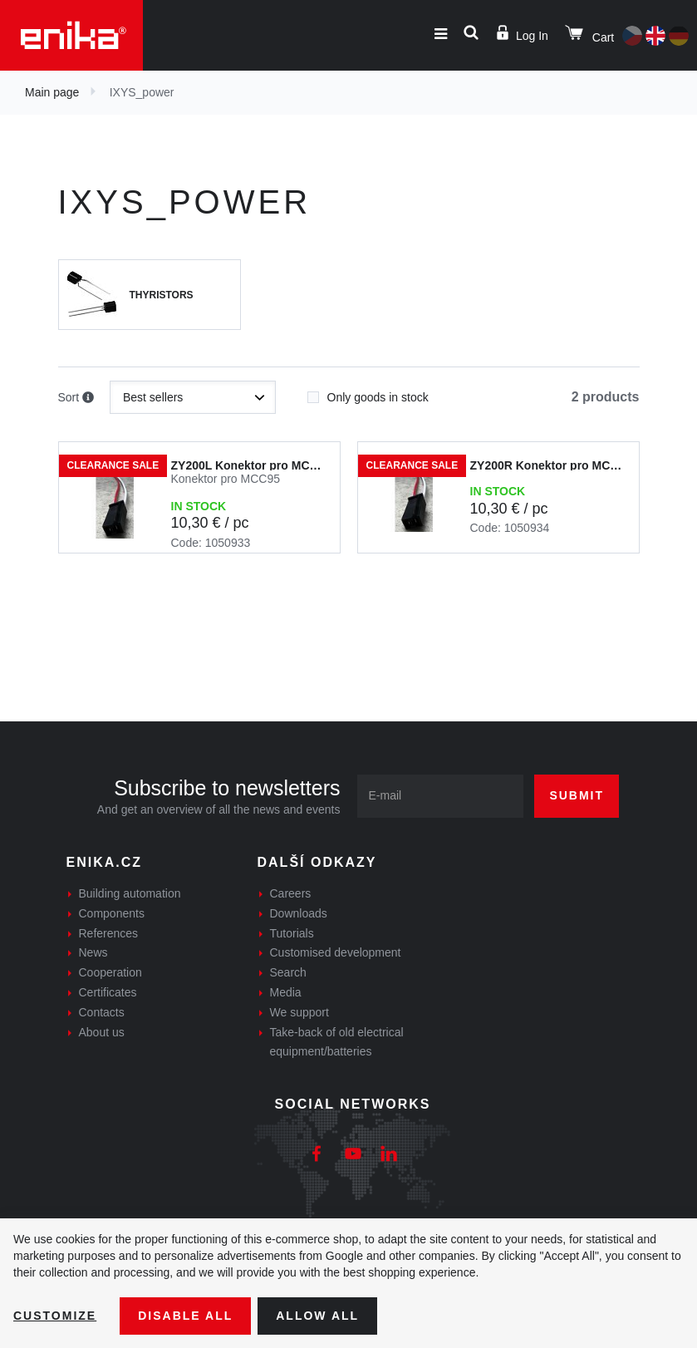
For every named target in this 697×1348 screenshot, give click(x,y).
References (109, 933)
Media (286, 992)
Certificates (108, 992)
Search (288, 972)
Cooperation (110, 972)
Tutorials (292, 933)
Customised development (335, 952)
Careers (291, 893)
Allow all (317, 1315)
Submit (576, 795)
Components (112, 913)
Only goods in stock (368, 392)
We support (299, 1012)
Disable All (185, 1315)
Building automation (130, 893)
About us (102, 1032)
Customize (54, 1315)
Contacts (102, 1012)
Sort (76, 398)
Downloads (298, 913)
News (93, 952)
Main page (52, 92)
